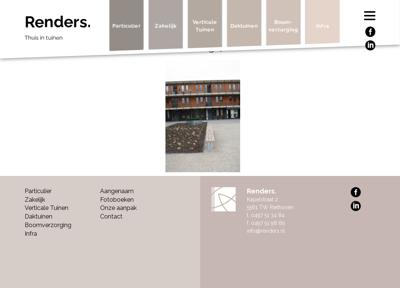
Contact (111, 216)
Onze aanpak (118, 207)
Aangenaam (117, 191)
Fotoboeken (117, 199)
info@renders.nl (266, 231)
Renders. (64, 30)
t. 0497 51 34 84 (266, 215)
